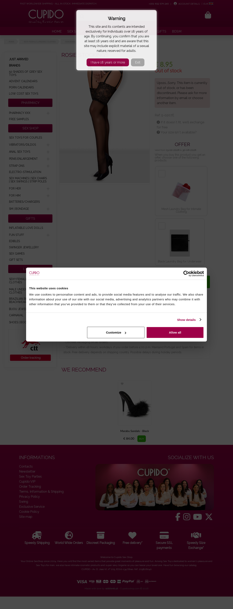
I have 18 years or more (108, 62)
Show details (186, 319)
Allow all (175, 332)
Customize (116, 332)
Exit (137, 62)
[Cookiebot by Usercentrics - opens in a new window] (186, 273)
